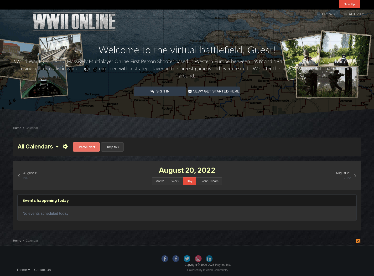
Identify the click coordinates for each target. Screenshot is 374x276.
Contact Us (42, 270)
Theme (23, 270)
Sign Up (349, 4)
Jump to (112, 147)
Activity (356, 14)
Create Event (86, 147)
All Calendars (38, 146)
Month (160, 181)
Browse (329, 14)
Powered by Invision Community (207, 270)
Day (189, 181)
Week (175, 181)
